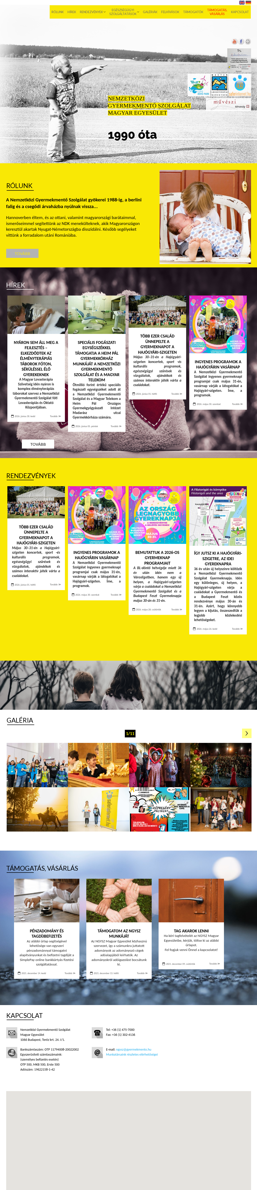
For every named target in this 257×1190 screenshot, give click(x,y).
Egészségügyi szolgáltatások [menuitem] (123, 12)
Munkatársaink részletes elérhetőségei (132, 1054)
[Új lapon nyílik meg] (241, 44)
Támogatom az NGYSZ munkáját (119, 933)
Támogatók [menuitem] (193, 12)
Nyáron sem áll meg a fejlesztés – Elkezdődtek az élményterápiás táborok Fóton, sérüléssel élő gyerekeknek (36, 358)
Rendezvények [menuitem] (91, 12)
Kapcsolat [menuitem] (240, 12)
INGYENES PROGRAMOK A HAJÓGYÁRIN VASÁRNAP (218, 364)
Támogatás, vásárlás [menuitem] (217, 12)
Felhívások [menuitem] (170, 12)
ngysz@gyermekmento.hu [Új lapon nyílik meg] (133, 1049)
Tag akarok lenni (191, 931)
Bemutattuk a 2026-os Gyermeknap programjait (157, 558)
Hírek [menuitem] (72, 12)
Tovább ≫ (55, 416)
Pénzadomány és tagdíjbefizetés (47, 933)
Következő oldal (247, 733)
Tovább (22, 253)
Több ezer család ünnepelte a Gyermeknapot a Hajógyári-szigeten (157, 344)
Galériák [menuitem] (150, 12)
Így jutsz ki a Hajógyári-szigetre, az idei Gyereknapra (218, 559)
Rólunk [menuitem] (58, 12)
